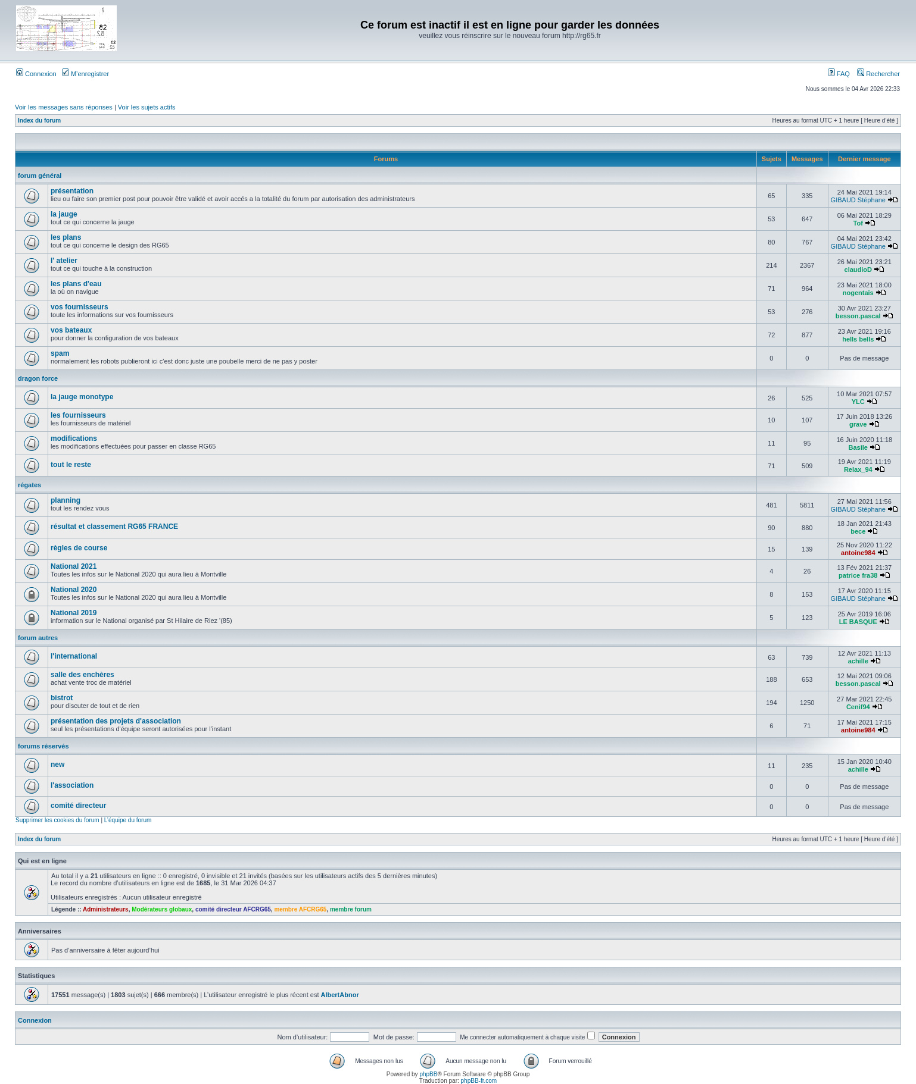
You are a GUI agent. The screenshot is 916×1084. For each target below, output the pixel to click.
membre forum (351, 909)
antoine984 (858, 552)
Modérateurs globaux (162, 909)
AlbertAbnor (340, 994)
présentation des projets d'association (116, 721)
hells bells (858, 339)
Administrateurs (106, 909)
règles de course (79, 548)
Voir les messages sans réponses (64, 107)
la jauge (64, 214)
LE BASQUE (858, 621)
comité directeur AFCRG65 (233, 909)
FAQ (839, 73)
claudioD (858, 269)
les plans (66, 237)
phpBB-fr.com (479, 1080)
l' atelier (64, 260)
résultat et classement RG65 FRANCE (114, 526)
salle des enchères (82, 675)
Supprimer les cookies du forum (57, 820)
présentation (72, 191)
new (57, 764)
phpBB (428, 1074)
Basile (858, 447)
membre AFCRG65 (300, 909)
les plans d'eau (76, 284)
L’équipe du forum (128, 820)
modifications (74, 438)
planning (65, 500)
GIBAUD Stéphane (858, 199)
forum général (39, 175)
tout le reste (71, 464)
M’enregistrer (85, 73)
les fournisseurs (78, 415)
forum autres (38, 637)
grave (858, 424)
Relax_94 (858, 469)
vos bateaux (71, 330)
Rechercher (878, 73)
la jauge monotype (82, 397)
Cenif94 (858, 706)
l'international (74, 656)
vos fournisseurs (79, 307)
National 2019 (73, 613)
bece (857, 531)
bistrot (62, 698)
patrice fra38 (858, 575)
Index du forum (39, 120)
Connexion (36, 73)
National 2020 (73, 589)
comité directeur (78, 805)
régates (29, 484)
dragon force (38, 378)
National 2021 (73, 566)
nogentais (858, 292)
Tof (858, 223)
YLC (858, 401)
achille (858, 661)
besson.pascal (858, 315)
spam (60, 353)
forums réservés (43, 746)
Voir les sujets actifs (147, 107)
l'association (72, 785)
